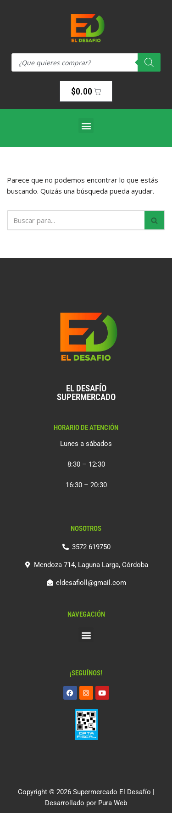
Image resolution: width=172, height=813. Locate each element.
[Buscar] (75, 220)
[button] (86, 125)
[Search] (149, 62)
